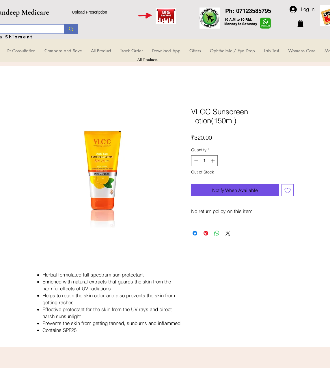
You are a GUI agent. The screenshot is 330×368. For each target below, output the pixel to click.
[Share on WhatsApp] (216, 233)
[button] (300, 23)
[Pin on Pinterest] (205, 233)
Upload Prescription (89, 12)
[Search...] (71, 29)
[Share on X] (227, 233)
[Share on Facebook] (194, 233)
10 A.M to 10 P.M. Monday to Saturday (240, 21)
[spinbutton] (204, 161)
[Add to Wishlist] (287, 190)
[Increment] (213, 161)
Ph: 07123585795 (248, 11)
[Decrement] (195, 161)
